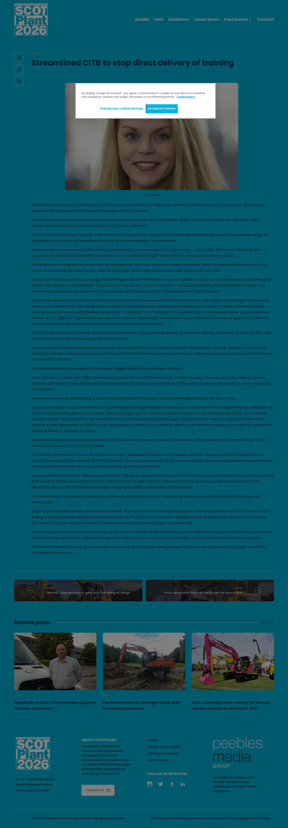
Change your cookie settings (121, 108)
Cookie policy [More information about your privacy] (186, 97)
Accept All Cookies (161, 108)
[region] (145, 101)
